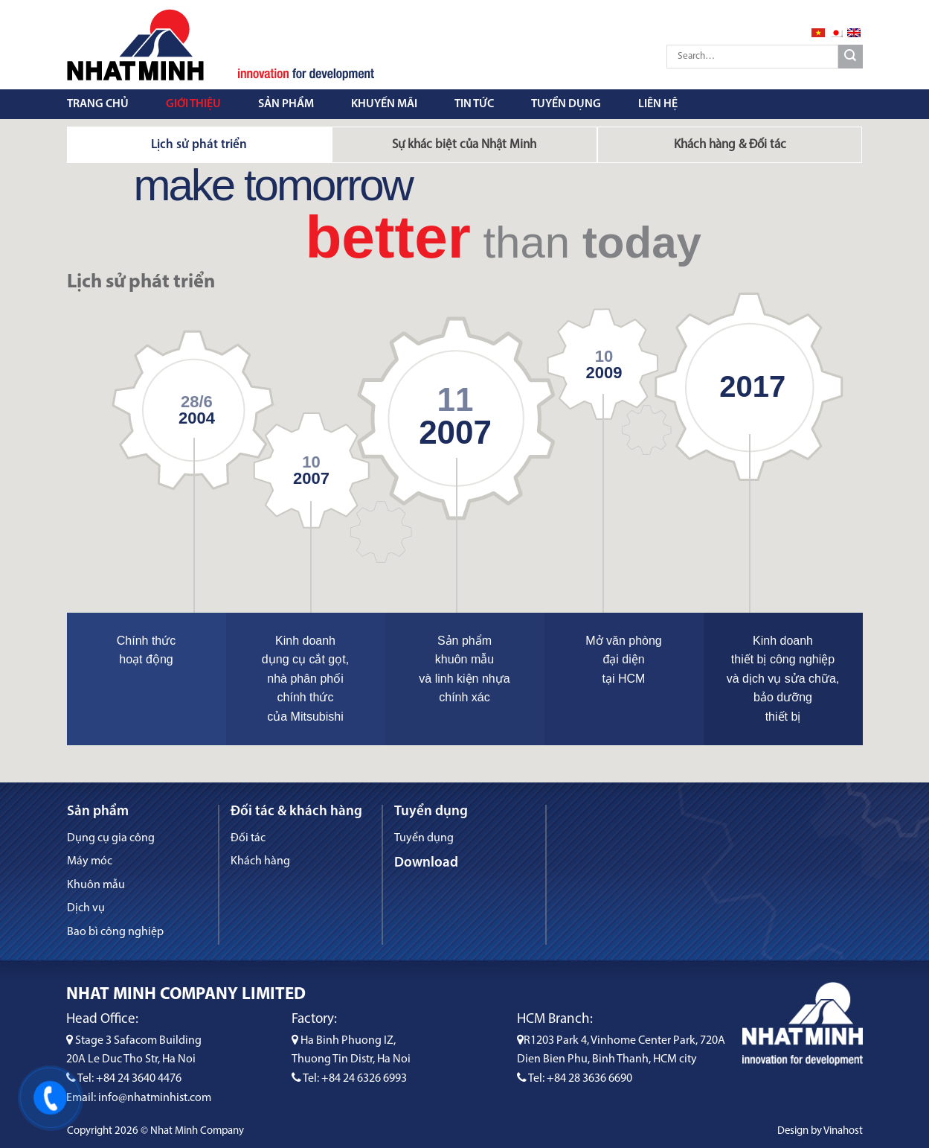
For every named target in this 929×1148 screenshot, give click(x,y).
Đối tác (248, 838)
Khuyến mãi (384, 104)
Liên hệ (658, 104)
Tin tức (474, 104)
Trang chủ (98, 104)
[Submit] (850, 57)
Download (426, 863)
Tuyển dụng (566, 104)
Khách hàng (260, 861)
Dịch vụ (86, 908)
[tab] (200, 144)
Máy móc (89, 861)
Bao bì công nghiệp (115, 932)
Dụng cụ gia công (111, 838)
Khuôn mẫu (96, 885)
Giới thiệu (193, 104)
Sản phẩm (286, 104)
